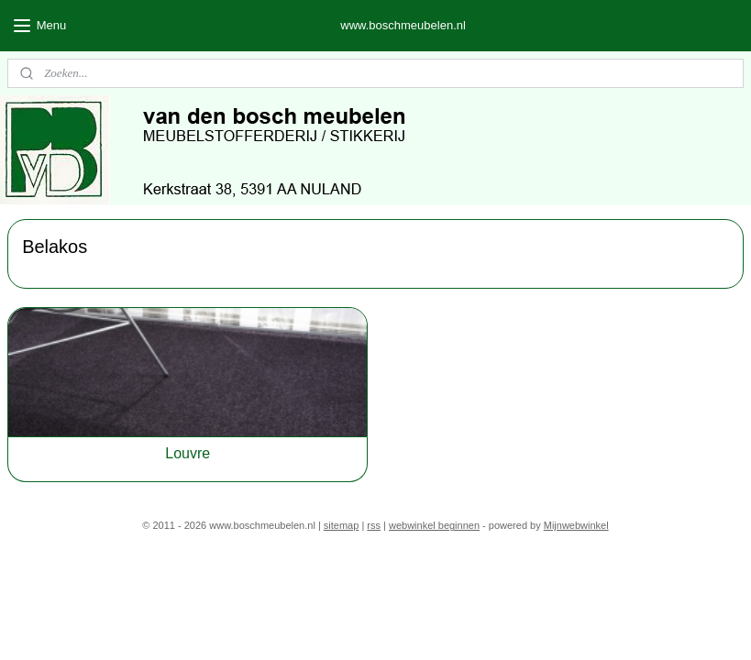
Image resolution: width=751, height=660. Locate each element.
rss (374, 525)
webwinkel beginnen (434, 525)
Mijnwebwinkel (576, 525)
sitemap (341, 525)
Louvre (187, 453)
